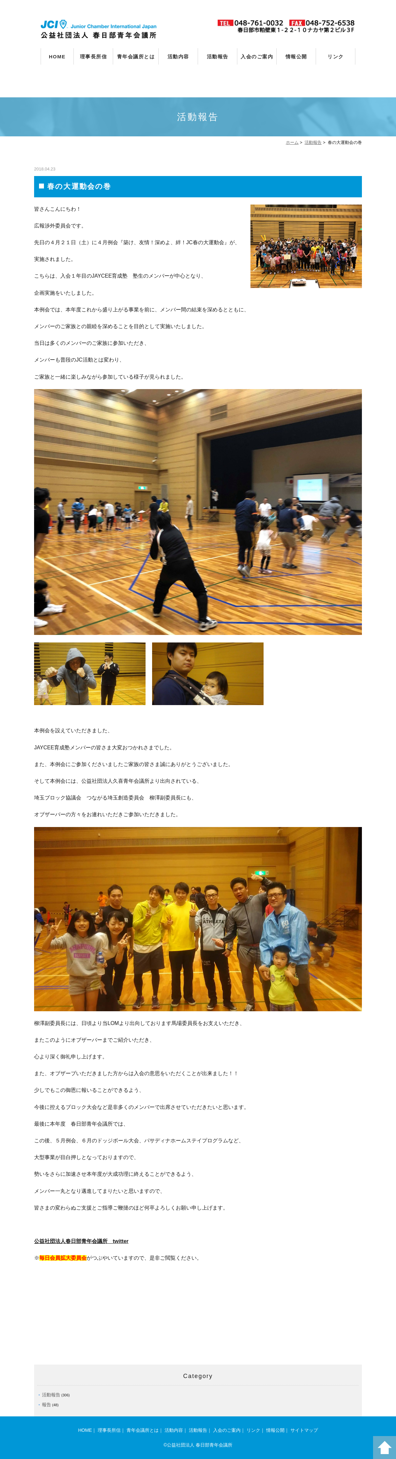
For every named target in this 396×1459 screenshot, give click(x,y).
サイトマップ (304, 1430)
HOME (57, 56)
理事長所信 (93, 56)
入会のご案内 (257, 56)
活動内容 (178, 56)
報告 (46, 1404)
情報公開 (296, 56)
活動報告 (217, 56)
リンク (335, 56)
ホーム (292, 142)
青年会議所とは (136, 56)
